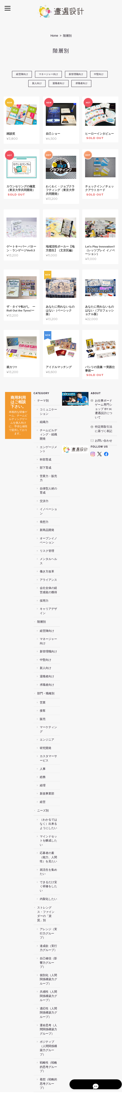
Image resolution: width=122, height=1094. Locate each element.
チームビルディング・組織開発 (50, 432)
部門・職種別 (45, 676)
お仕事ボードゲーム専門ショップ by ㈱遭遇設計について (103, 409)
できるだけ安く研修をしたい (50, 859)
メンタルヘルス (50, 546)
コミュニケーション (50, 412)
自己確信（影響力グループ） (50, 927)
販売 (43, 702)
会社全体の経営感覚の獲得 (50, 573)
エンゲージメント (50, 445)
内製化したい (48, 869)
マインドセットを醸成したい (50, 817)
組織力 (44, 422)
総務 (43, 756)
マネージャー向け (47, 74)
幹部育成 (45, 455)
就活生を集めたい (50, 847)
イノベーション (50, 501)
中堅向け (101, 74)
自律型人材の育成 (50, 482)
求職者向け (83, 83)
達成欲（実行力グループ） (50, 914)
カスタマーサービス (50, 737)
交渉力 (44, 492)
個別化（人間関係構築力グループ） (50, 941)
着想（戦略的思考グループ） (50, 1035)
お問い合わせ (103, 440)
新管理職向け (77, 74)
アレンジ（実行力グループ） (50, 902)
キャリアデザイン (50, 594)
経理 (43, 764)
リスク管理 (47, 538)
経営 (43, 781)
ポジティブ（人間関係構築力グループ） (50, 1008)
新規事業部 (47, 772)
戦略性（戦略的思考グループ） (50, 1023)
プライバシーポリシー (102, 1055)
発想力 (44, 509)
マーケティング (50, 710)
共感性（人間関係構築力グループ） (50, 958)
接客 (43, 694)
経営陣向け (20, 74)
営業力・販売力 (50, 472)
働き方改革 (47, 555)
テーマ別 (43, 400)
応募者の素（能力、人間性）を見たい (50, 832)
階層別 (41, 605)
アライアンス (48, 563)
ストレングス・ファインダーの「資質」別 (45, 885)
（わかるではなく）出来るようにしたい (50, 803)
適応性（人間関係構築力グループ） (50, 975)
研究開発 (45, 727)
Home (54, 35)
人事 (43, 747)
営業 (43, 685)
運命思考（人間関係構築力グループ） (50, 991)
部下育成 (45, 463)
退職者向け (58, 83)
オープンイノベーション (50, 528)
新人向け (36, 83)
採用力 (44, 584)
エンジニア (47, 718)
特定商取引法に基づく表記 (103, 429)
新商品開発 (47, 517)
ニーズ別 (43, 789)
